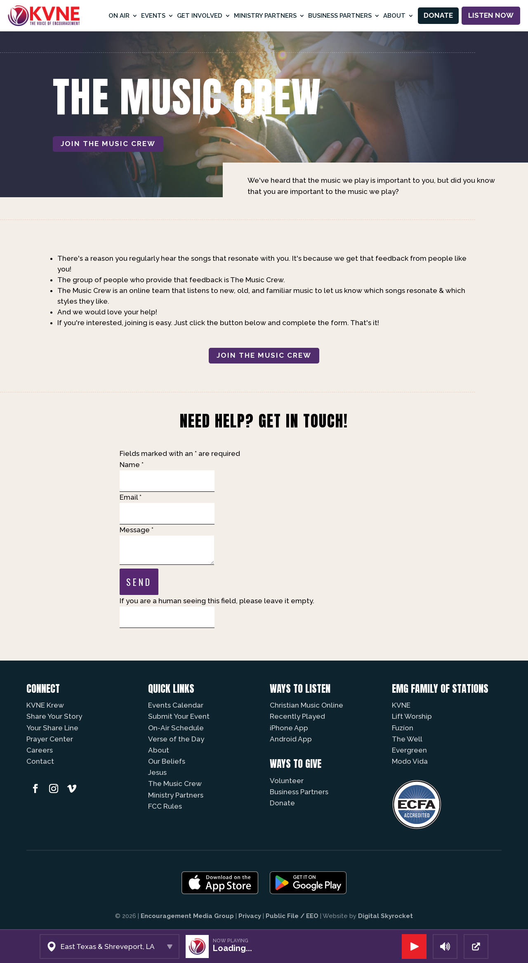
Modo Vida (410, 761)
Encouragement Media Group (187, 916)
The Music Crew (175, 783)
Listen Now (491, 15)
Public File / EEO (292, 916)
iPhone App (289, 728)
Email (130, 497)
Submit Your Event (179, 716)
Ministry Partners (265, 15)
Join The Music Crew (108, 143)
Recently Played (297, 716)
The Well (407, 739)
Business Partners (340, 15)
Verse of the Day (176, 739)
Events (153, 15)
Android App (291, 739)
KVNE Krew (45, 705)
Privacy (249, 916)
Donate (438, 15)
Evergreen (409, 750)
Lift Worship (412, 716)
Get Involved (199, 15)
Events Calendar (175, 705)
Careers (39, 750)
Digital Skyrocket (385, 916)
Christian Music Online (306, 705)
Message (136, 530)
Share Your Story (54, 716)
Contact (40, 761)
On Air (119, 15)
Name (132, 464)
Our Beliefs (166, 761)
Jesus (157, 772)
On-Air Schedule (176, 728)
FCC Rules (165, 806)
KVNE (401, 705)
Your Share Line (52, 728)
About (394, 15)
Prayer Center (49, 739)
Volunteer (287, 781)
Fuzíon (402, 728)
